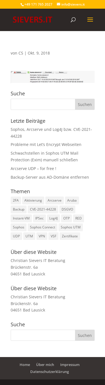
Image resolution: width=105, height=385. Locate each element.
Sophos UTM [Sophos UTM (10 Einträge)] (71, 227)
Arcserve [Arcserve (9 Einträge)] (55, 200)
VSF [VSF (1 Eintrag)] (53, 236)
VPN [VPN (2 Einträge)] (42, 236)
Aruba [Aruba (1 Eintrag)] (72, 200)
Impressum (70, 364)
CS (20, 53)
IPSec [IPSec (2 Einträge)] (39, 218)
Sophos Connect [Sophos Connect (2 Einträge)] (42, 227)
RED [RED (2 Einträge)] (78, 218)
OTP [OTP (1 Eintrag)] (66, 218)
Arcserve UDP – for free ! (33, 168)
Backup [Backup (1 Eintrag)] (18, 209)
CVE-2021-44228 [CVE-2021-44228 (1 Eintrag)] (43, 209)
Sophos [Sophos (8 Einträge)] (18, 227)
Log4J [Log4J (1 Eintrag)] (53, 218)
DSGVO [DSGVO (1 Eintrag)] (67, 209)
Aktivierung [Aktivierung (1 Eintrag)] (33, 200)
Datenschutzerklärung (49, 371)
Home (25, 364)
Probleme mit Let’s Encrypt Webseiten (46, 144)
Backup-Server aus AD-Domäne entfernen (50, 177)
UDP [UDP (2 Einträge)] (16, 236)
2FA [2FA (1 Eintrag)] (16, 200)
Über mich (45, 364)
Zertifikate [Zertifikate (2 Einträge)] (70, 236)
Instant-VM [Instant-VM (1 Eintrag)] (21, 218)
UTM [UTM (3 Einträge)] (29, 236)
